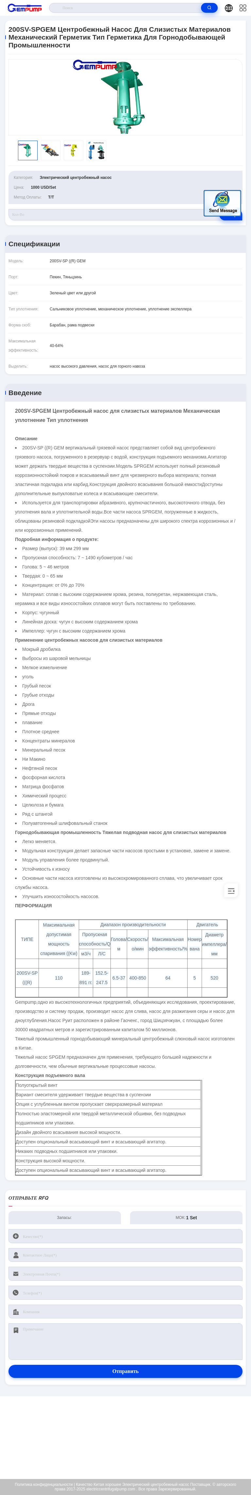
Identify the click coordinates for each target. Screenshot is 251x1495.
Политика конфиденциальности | (45, 1484)
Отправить (125, 1371)
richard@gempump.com (129, 1437)
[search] (209, 8)
